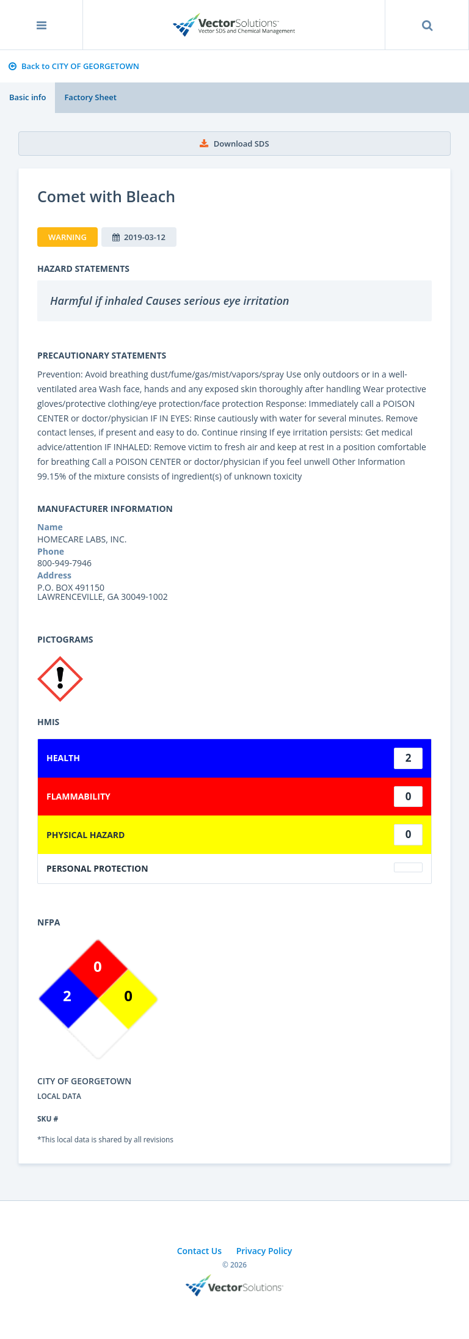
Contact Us (199, 1251)
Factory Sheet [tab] (90, 97)
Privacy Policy (264, 1251)
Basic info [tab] (27, 97)
